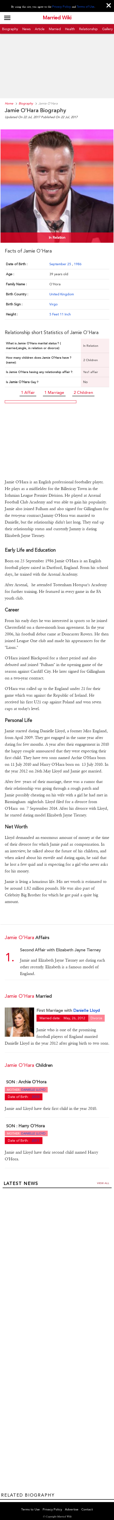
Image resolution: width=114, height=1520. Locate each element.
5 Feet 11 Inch (60, 313)
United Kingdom (61, 293)
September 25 (60, 263)
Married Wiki (57, 18)
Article (40, 29)
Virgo (53, 303)
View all (103, 1179)
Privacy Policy (62, 6)
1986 (78, 263)
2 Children (83, 391)
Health (70, 29)
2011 (35, 1137)
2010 (35, 1093)
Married (55, 29)
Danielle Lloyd (86, 1007)
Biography (10, 29)
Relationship (88, 29)
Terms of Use (85, 6)
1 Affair (28, 391)
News (26, 29)
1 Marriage (54, 391)
